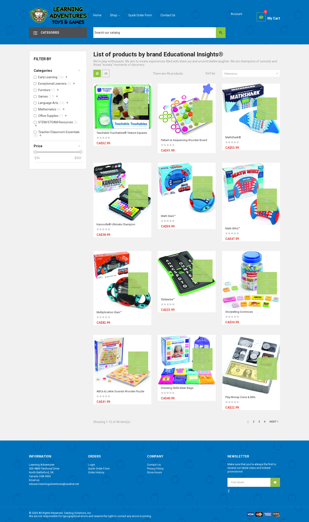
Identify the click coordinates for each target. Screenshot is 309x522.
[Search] (159, 32)
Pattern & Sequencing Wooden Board (184, 140)
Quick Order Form (99, 468)
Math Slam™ (168, 216)
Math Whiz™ (232, 228)
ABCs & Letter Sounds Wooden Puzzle (120, 391)
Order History (96, 472)
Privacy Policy (155, 468)
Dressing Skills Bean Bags (177, 388)
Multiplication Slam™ (109, 312)
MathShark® (233, 137)
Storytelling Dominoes (239, 311)
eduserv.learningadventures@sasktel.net (54, 484)
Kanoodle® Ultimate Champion (116, 224)
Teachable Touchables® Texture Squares (122, 132)
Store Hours (154, 472)
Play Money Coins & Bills (240, 397)
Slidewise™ (168, 299)
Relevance (251, 73)
